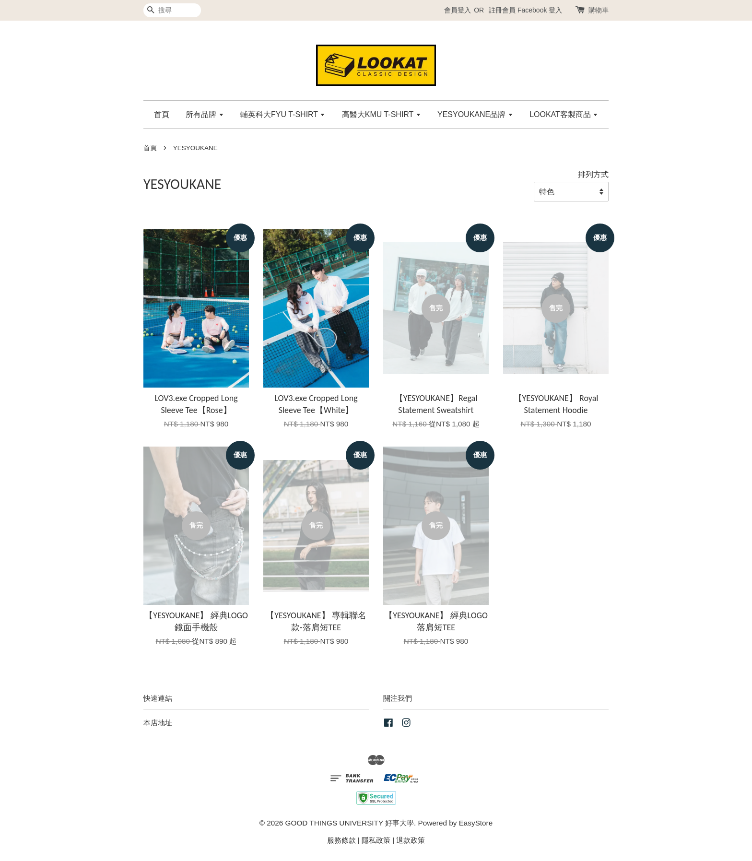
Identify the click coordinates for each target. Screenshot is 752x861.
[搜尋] (172, 10)
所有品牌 (204, 114)
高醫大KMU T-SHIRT (381, 114)
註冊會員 (502, 10)
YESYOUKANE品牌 (475, 114)
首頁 (161, 114)
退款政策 (410, 840)
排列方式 (593, 174)
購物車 (598, 10)
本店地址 (157, 723)
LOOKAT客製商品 (563, 114)
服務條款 (341, 840)
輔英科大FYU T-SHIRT (282, 114)
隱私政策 (376, 840)
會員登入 (457, 10)
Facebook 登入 (539, 10)
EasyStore (476, 823)
